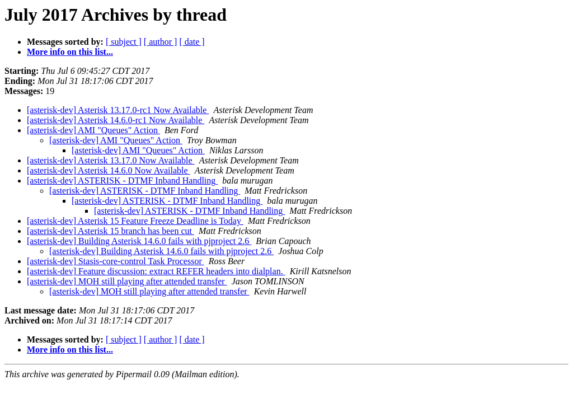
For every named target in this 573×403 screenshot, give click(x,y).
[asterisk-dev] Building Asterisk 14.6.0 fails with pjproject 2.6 (139, 241)
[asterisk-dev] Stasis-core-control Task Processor (115, 261)
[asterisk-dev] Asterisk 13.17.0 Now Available (111, 160)
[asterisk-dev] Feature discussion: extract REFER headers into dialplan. (156, 271)
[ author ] (160, 41)
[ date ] (191, 41)
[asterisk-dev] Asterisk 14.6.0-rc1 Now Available (115, 120)
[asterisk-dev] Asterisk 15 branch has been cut (110, 231)
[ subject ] (124, 41)
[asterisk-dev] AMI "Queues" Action (93, 130)
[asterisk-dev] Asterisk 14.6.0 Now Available (108, 170)
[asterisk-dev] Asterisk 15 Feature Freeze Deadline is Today (135, 221)
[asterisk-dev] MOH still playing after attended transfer (127, 281)
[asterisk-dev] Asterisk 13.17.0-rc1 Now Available (118, 110)
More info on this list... (70, 52)
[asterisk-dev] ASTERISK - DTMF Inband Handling (122, 180)
